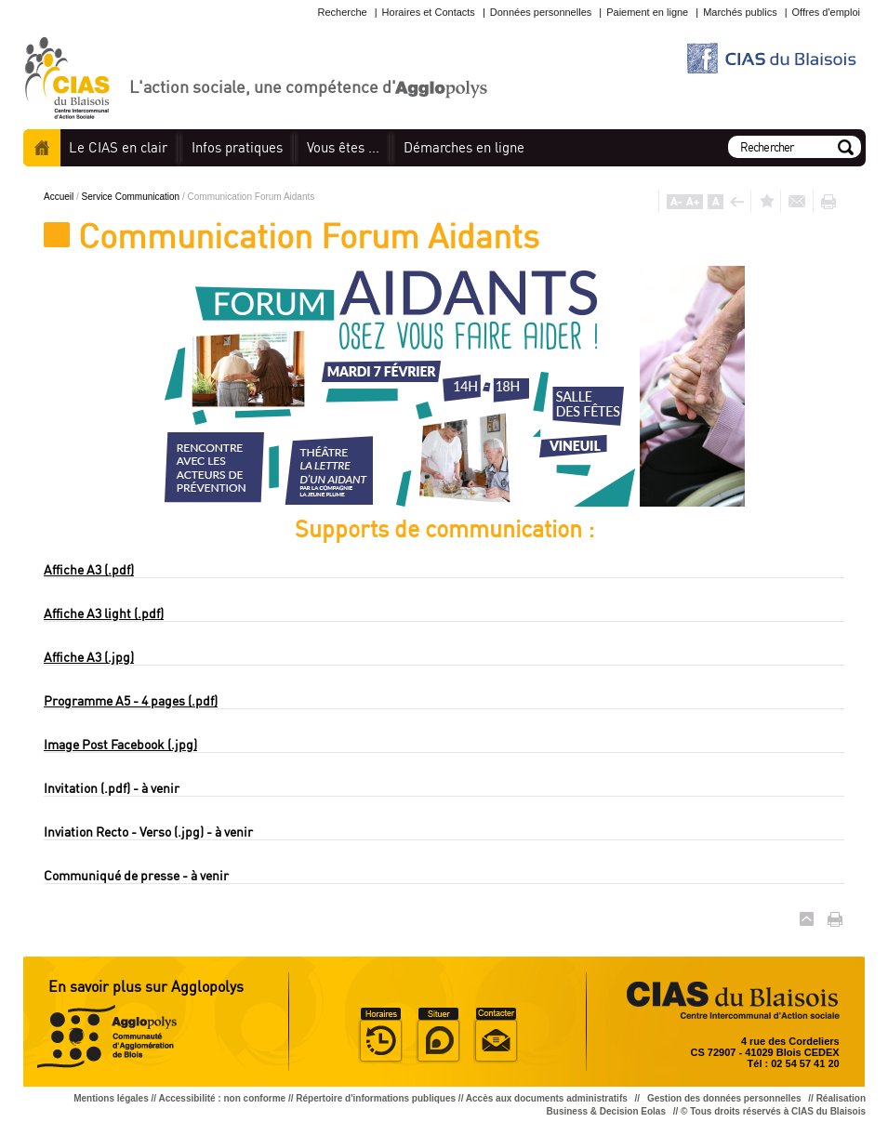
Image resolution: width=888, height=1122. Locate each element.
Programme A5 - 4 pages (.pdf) (131, 700)
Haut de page (807, 919)
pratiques (237, 147)
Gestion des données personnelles (725, 1098)
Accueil (41, 147)
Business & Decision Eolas (606, 1111)
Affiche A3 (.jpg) (89, 657)
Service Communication (132, 196)
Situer (438, 1035)
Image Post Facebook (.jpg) (120, 744)
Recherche (341, 12)
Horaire (380, 1035)
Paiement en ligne (647, 12)
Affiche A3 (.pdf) (89, 569)
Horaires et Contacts (428, 12)
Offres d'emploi (826, 12)
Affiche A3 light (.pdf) (104, 613)
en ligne (464, 147)
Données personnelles (540, 12)
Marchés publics (739, 12)
